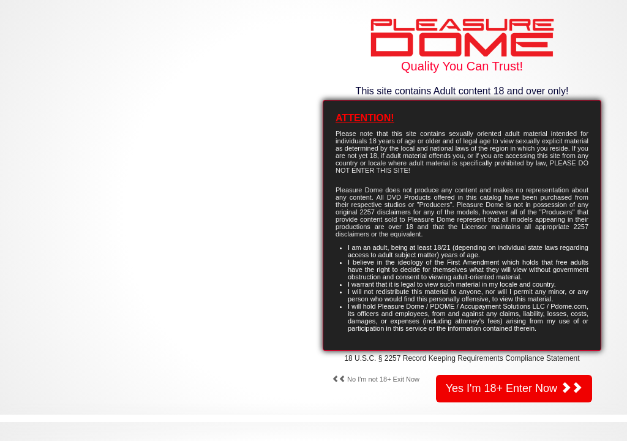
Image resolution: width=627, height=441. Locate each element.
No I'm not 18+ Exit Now (375, 379)
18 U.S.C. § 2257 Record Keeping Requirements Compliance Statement (461, 358)
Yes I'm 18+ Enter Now (514, 388)
